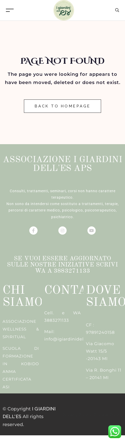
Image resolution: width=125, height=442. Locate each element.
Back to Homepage (62, 106)
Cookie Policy (107, 415)
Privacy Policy (77, 415)
